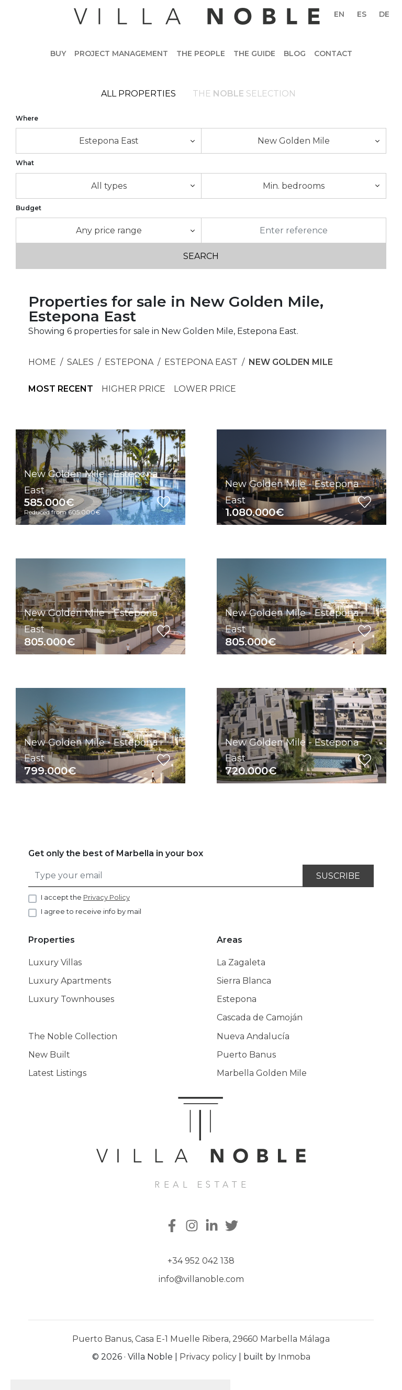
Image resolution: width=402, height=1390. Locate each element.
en (339, 14)
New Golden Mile (291, 363)
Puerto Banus (246, 1055)
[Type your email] (166, 876)
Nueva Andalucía (253, 1037)
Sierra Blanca (244, 981)
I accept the (85, 897)
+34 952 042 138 (201, 1261)
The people (200, 53)
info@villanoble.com (201, 1280)
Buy (58, 53)
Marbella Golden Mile (262, 1074)
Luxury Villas (55, 963)
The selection (244, 94)
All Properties (138, 94)
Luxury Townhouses (71, 1000)
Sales (80, 363)
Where (27, 119)
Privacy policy (208, 1358)
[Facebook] (171, 1227)
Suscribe (338, 876)
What (25, 164)
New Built (49, 1055)
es (361, 14)
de (384, 14)
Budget (28, 208)
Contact (333, 53)
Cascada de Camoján (260, 1018)
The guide (254, 53)
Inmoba (294, 1358)
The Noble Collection (72, 1037)
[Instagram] (193, 1227)
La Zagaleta (241, 963)
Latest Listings (57, 1074)
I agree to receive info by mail (91, 912)
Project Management (121, 53)
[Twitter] (233, 1227)
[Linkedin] (213, 1227)
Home (42, 363)
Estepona (129, 363)
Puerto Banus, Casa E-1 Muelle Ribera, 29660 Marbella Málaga (201, 1340)
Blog (295, 53)
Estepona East (201, 363)
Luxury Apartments (69, 981)
